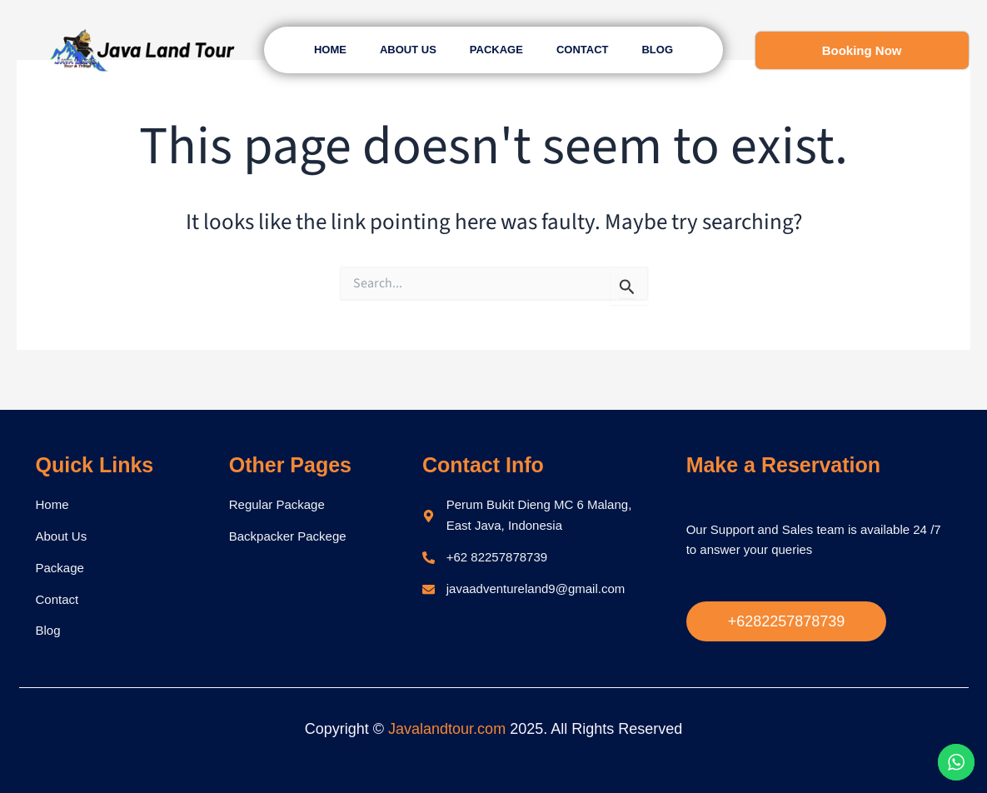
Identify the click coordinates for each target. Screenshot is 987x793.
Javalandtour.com (447, 729)
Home (330, 49)
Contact (582, 49)
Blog (657, 49)
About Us (408, 49)
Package (496, 49)
